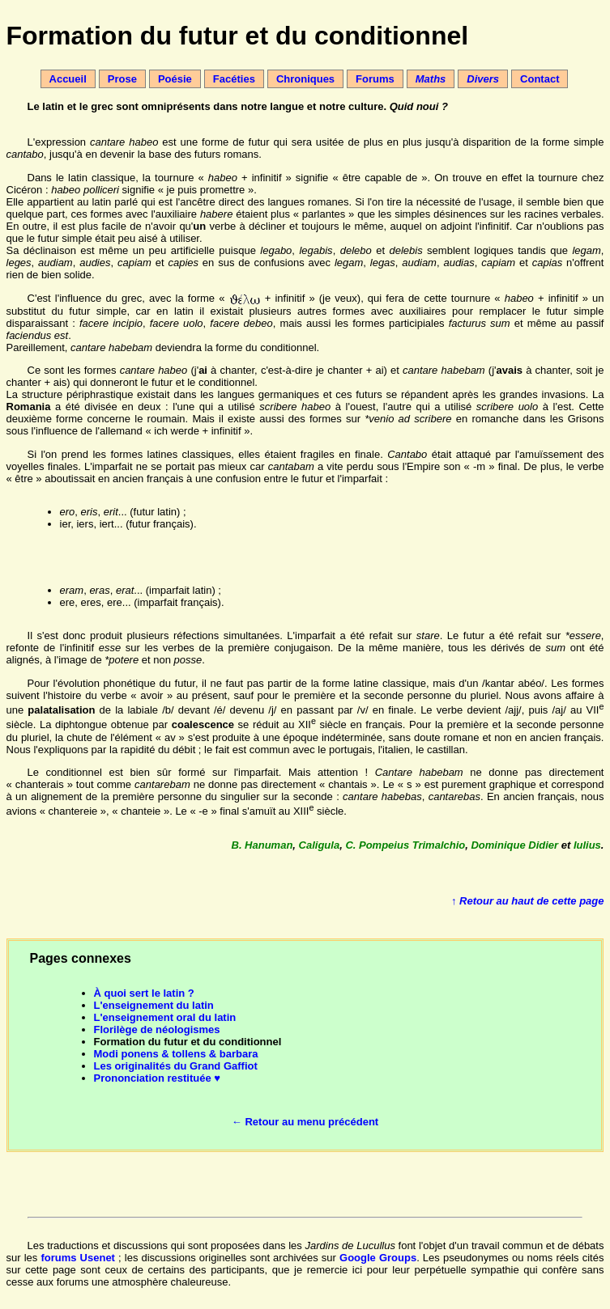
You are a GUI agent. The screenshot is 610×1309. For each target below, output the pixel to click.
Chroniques (305, 79)
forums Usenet (78, 1258)
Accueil (68, 79)
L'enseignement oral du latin (165, 1017)
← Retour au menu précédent (305, 1122)
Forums (375, 79)
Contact (539, 79)
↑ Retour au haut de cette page (527, 901)
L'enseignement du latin (154, 1005)
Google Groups (377, 1258)
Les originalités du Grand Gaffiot (176, 1066)
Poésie (175, 79)
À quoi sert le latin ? (144, 993)
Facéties (234, 79)
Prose (122, 79)
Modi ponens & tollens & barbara (176, 1054)
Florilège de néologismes (157, 1029)
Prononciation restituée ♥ (157, 1078)
